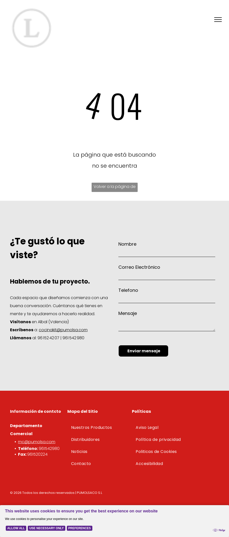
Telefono (128, 290)
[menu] (217, 19)
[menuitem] (98, 428)
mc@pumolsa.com (36, 442)
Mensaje (127, 313)
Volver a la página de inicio (115, 188)
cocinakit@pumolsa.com (63, 330)
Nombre (127, 244)
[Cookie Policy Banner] (114, 521)
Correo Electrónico (139, 267)
